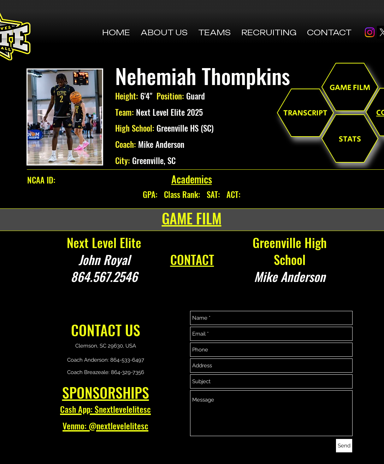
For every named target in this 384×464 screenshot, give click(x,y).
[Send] (344, 445)
